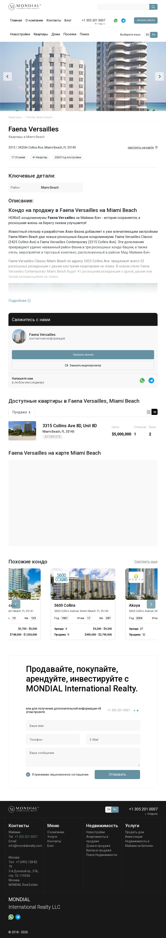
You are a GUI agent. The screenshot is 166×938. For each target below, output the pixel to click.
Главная (16, 20)
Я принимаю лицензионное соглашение (60, 774)
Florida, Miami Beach (39, 117)
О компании (34, 20)
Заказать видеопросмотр (83, 365)
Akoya (134, 605)
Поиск (84, 34)
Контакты (53, 20)
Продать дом (134, 832)
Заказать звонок (146, 20)
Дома (55, 34)
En (147, 34)
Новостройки (20, 34)
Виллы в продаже (99, 850)
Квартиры (41, 34)
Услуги (52, 836)
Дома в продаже (98, 845)
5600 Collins (64, 605)
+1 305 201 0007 (26, 836)
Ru (153, 34)
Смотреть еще (146, 562)
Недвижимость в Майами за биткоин (139, 843)
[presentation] (7, 76)
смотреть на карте (141, 147)
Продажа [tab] (21, 412)
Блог (68, 20)
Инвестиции (133, 836)
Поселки (69, 34)
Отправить (117, 774)
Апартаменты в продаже (97, 839)
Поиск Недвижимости (101, 855)
